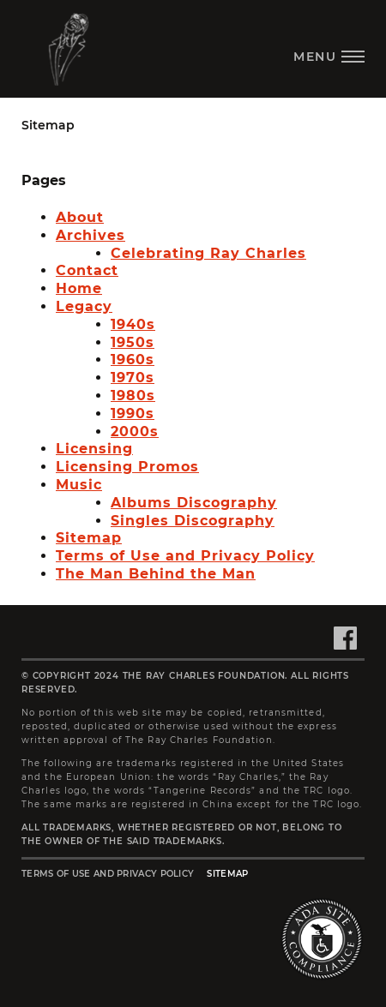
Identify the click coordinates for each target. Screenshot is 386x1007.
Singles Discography (192, 520)
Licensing (94, 449)
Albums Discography (194, 503)
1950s (132, 342)
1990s (132, 413)
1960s (132, 359)
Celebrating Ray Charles (208, 253)
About (80, 217)
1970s (132, 377)
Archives (90, 235)
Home (79, 288)
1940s (133, 324)
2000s (135, 431)
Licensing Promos (127, 467)
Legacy (84, 306)
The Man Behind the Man (156, 574)
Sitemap (89, 538)
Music (79, 485)
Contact (87, 270)
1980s (133, 395)
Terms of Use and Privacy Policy (185, 556)
